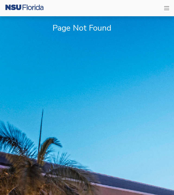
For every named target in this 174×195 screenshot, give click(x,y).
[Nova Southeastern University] (24, 8)
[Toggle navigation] (167, 8)
